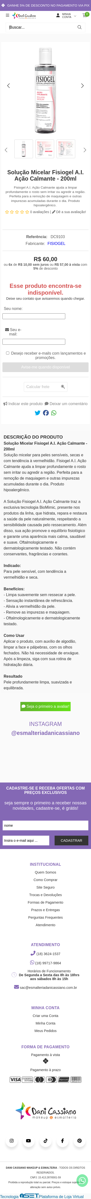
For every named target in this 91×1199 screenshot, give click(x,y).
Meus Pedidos (45, 1031)
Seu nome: (13, 309)
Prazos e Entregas (45, 910)
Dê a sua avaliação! (69, 212)
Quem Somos (45, 872)
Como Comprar (45, 880)
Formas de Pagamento (45, 902)
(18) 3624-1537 (45, 954)
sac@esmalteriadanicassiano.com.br (45, 988)
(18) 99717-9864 (45, 963)
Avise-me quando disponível (45, 367)
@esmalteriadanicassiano (45, 733)
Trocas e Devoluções (45, 895)
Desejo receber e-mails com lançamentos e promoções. (48, 355)
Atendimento (45, 925)
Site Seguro (45, 887)
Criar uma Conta (45, 1016)
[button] (8, 85)
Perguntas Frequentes (45, 917)
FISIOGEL (57, 243)
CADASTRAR (71, 840)
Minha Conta (46, 1023)
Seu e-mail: (13, 332)
